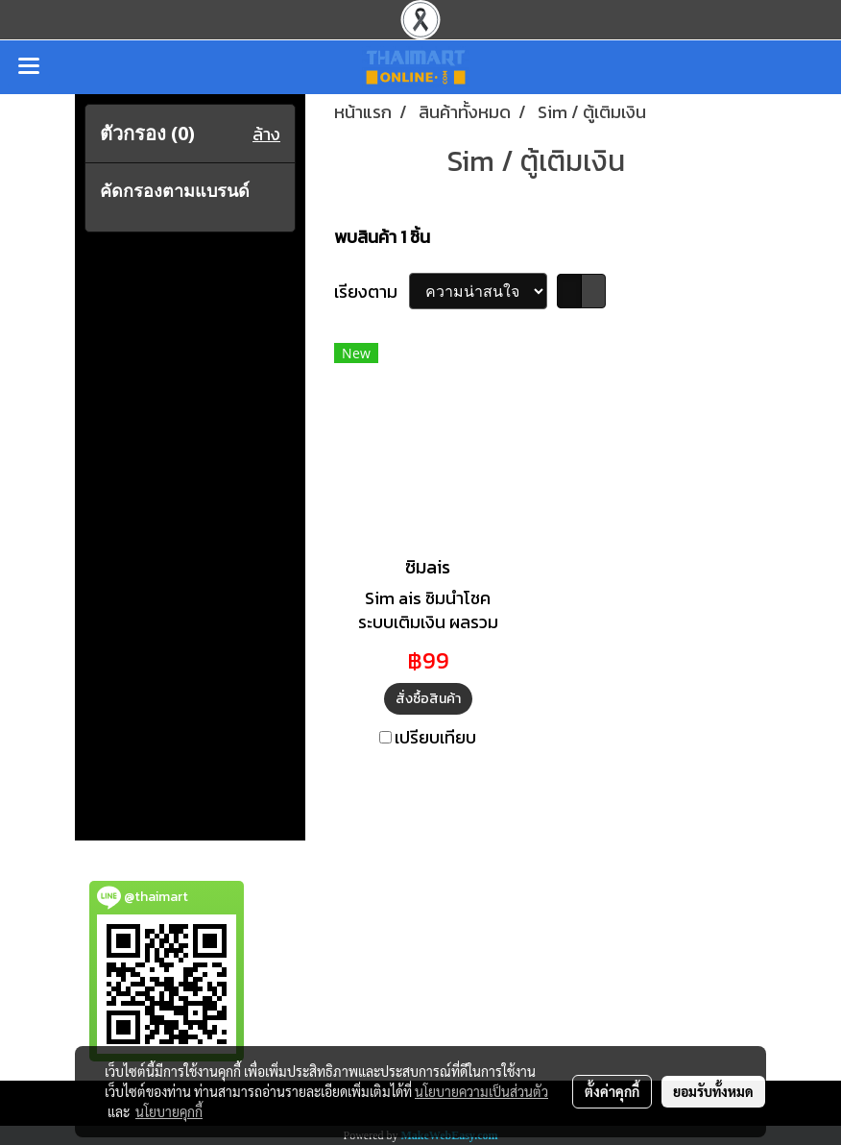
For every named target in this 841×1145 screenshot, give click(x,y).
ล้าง (266, 134)
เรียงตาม (371, 292)
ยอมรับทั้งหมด (713, 1091)
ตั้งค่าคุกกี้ (612, 1091)
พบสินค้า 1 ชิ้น (382, 237)
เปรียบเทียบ (435, 737)
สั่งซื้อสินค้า (428, 699)
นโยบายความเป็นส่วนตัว (481, 1091)
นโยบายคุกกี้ (169, 1111)
